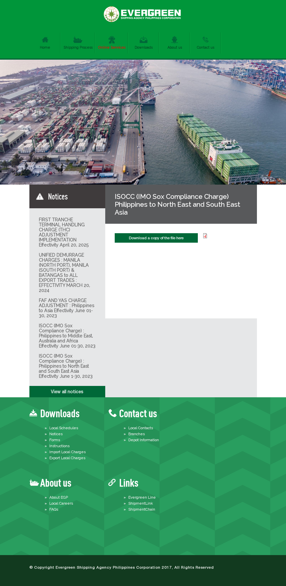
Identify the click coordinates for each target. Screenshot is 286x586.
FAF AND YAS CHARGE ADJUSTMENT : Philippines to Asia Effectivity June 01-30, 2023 (66, 308)
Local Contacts (140, 428)
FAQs (53, 509)
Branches (136, 434)
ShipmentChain (141, 509)
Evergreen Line (142, 497)
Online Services (111, 47)
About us (174, 47)
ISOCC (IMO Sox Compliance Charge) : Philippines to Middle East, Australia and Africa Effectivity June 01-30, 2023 (67, 335)
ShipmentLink (140, 503)
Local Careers (61, 503)
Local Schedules (63, 428)
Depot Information (143, 440)
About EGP (58, 497)
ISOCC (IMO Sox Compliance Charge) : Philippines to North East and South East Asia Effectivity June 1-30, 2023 (66, 366)
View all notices (67, 391)
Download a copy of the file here (156, 238)
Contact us (205, 47)
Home (45, 47)
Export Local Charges (67, 458)
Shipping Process (78, 47)
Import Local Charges (67, 452)
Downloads (144, 47)
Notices (56, 434)
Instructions (59, 446)
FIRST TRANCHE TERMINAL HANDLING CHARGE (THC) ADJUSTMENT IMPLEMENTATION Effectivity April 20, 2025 (64, 232)
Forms (54, 440)
